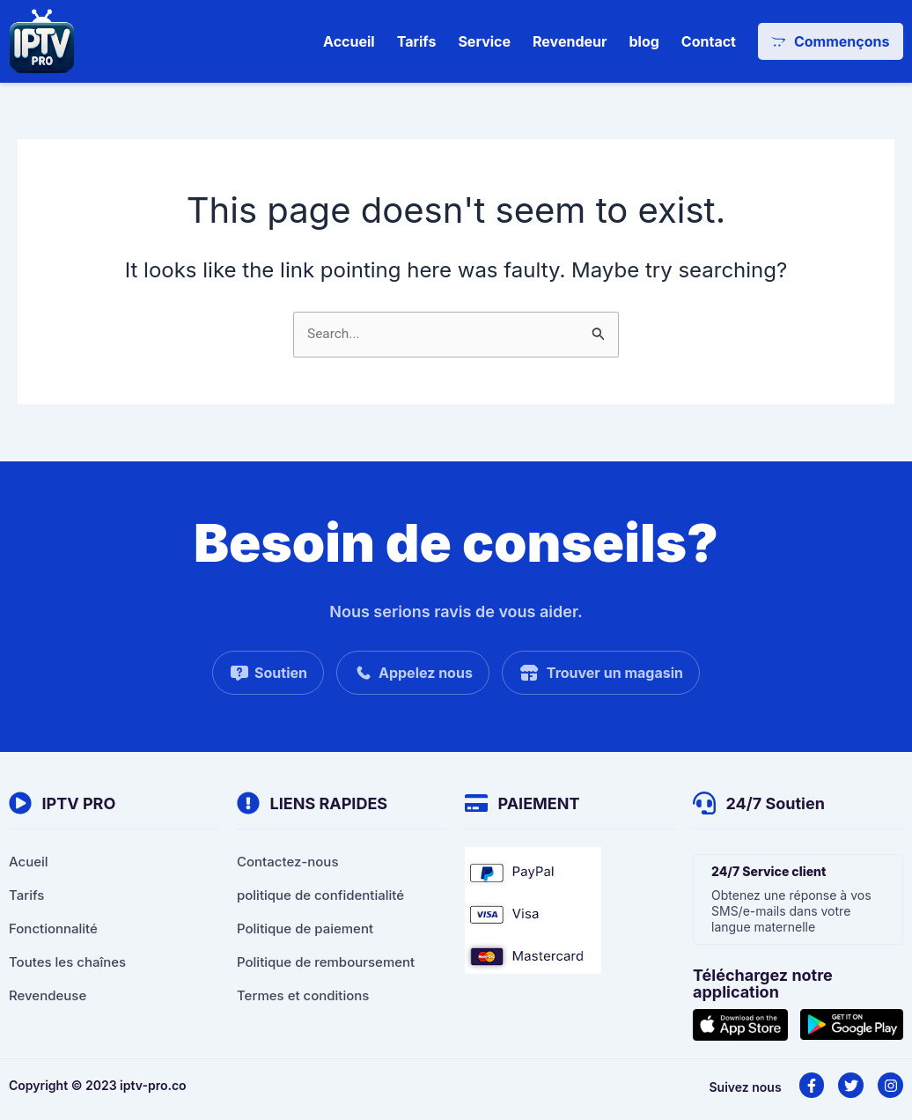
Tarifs (416, 41)
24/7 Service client (768, 871)
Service (484, 41)
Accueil (349, 41)
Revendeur (570, 41)
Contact (707, 41)
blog (643, 41)
